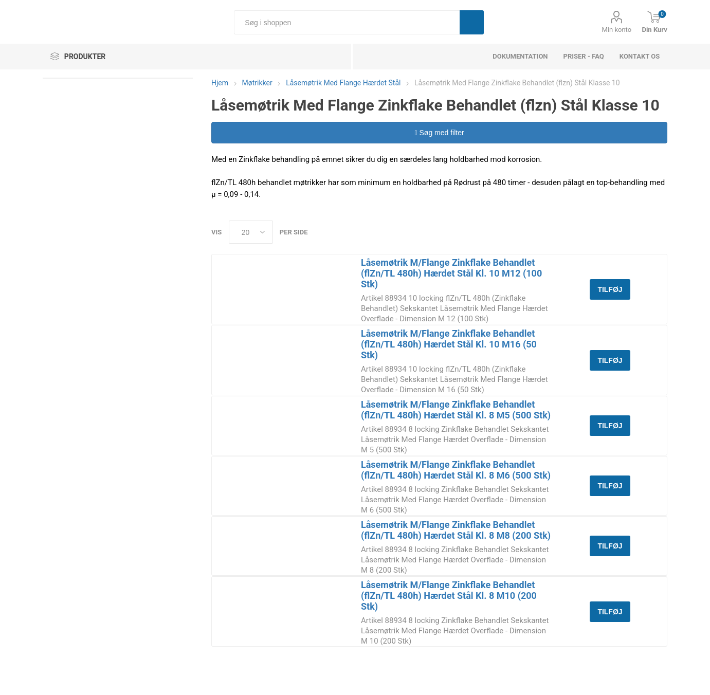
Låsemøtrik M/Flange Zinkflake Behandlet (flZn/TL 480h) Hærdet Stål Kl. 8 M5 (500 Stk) (456, 409)
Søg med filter (439, 133)
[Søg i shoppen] (347, 22)
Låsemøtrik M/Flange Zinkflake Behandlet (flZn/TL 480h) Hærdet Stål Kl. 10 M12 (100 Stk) (451, 273)
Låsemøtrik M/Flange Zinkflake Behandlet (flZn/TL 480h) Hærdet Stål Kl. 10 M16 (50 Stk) (449, 344)
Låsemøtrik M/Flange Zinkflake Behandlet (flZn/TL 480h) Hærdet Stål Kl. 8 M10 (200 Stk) (449, 595)
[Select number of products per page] (251, 232)
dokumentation (520, 56)
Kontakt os (640, 56)
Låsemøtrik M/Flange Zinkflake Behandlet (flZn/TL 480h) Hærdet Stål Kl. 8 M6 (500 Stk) (456, 470)
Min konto (616, 29)
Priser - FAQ (583, 56)
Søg (472, 22)
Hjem (219, 83)
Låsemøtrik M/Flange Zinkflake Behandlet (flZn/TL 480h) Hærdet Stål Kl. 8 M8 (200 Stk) (456, 530)
